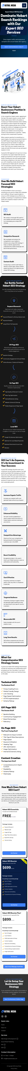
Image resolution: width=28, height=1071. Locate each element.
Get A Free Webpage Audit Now (14, 966)
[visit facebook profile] (2, 1016)
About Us (3, 1027)
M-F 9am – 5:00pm (7, 1055)
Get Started (14, 853)
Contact (3, 1030)
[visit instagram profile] (5, 1016)
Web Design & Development (8, 1038)
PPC (2, 1044)
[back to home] (9, 5)
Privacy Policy (14, 1068)
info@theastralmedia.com (9, 1058)
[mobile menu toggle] (24, 5)
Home (2, 1024)
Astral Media (18, 1066)
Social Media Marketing (7, 1041)
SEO (2, 1047)
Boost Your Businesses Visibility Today (14, 47)
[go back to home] (9, 1011)
